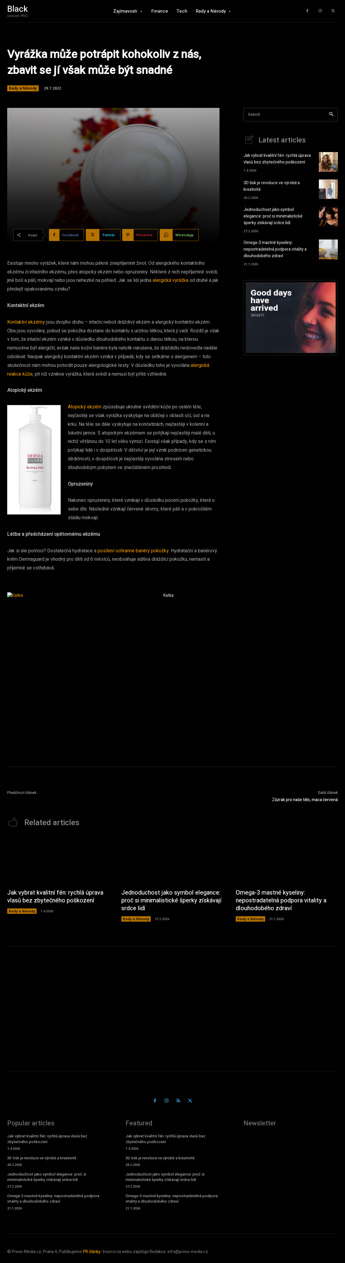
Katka (168, 595)
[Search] (331, 114)
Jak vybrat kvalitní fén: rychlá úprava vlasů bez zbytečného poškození (277, 159)
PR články (92, 1252)
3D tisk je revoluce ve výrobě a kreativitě (41, 1158)
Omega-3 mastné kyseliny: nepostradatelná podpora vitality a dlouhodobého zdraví (275, 248)
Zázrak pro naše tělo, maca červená (305, 800)
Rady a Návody (23, 88)
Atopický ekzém (84, 406)
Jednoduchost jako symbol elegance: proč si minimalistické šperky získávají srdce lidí (273, 216)
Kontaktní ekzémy (26, 322)
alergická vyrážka (170, 280)
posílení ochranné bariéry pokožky (133, 550)
